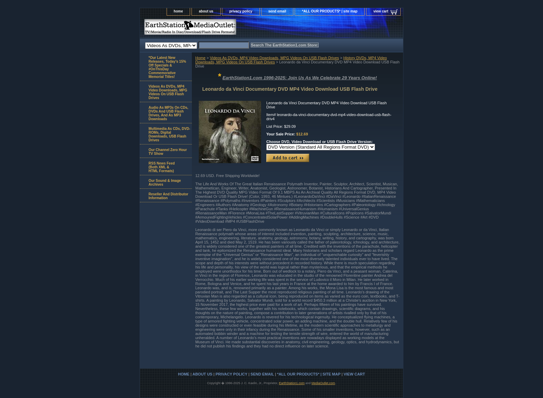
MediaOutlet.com (323, 383)
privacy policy (240, 11)
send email (277, 11)
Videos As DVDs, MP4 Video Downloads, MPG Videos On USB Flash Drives (274, 58)
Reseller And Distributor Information (168, 196)
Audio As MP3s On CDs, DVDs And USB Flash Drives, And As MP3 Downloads (168, 113)
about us (206, 11)
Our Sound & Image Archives (165, 182)
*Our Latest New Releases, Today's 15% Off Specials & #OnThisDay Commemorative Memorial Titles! (167, 67)
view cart (380, 11)
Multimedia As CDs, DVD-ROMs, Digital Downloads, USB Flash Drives (169, 134)
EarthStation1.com (291, 383)
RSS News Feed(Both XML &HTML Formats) (162, 167)
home (178, 11)
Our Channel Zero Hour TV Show (168, 152)
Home (200, 58)
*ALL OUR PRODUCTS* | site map (329, 11)
